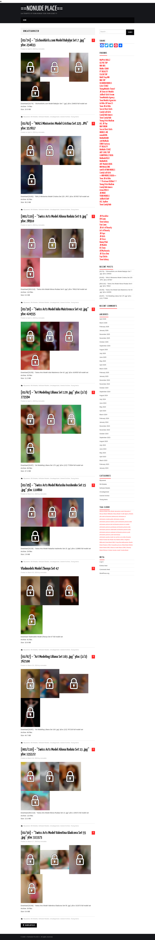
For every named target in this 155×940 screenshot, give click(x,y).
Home (24, 20)
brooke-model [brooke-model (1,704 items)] (116, 550)
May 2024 (103, 407)
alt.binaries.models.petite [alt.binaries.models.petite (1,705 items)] (106, 519)
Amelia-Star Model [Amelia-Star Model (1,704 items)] (108, 539)
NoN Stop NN (104, 77)
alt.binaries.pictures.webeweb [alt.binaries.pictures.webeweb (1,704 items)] (108, 532)
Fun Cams (103, 225)
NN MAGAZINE (105, 167)
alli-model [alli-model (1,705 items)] (102, 516)
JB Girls (102, 236)
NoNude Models (44, 117)
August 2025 (104, 349)
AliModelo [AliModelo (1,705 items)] (110, 513)
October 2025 (104, 342)
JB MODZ (103, 193)
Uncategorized (54, 117)
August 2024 (104, 395)
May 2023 (103, 453)
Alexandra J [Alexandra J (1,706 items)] (127, 511)
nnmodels (41, 49)
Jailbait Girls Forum (107, 95)
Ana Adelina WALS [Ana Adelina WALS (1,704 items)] (119, 539)
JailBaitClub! (104, 199)
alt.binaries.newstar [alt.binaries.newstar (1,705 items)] (119, 519)
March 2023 (103, 460)
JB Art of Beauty (106, 228)
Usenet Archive (65, 117)
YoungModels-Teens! (107, 89)
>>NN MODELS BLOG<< (108, 176)
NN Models (34, 117)
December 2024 (105, 380)
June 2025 (103, 357)
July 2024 (103, 399)
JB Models (103, 245)
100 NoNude (104, 141)
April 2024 (103, 411)
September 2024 (105, 391)
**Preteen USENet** (108, 181)
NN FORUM (103, 126)
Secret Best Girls (106, 109)
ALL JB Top (103, 124)
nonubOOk (103, 135)
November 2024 (105, 384)
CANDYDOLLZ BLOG (106, 155)
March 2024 (103, 414)
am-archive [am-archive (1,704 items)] (117, 537)
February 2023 (104, 464)
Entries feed (103, 566)
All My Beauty (105, 251)
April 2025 (103, 365)
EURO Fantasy (105, 144)
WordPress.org (104, 573)
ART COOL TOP (105, 152)
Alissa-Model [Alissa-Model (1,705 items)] (116, 513)
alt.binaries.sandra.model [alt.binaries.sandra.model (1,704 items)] (106, 537)
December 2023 (105, 426)
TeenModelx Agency (107, 98)
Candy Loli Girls (105, 112)
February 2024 (104, 418)
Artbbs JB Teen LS (106, 103)
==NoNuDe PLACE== (42, 8)
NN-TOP (102, 80)
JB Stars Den (104, 254)
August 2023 (104, 441)
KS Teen (102, 248)
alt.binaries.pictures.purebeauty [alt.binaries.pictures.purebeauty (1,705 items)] (108, 527)
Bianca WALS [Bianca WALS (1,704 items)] (122, 547)
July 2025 (103, 353)
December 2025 (105, 334)
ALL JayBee (104, 202)
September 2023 (105, 437)
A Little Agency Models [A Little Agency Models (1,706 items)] (127, 513)
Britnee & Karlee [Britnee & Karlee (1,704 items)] (107, 550)
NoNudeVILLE (105, 158)
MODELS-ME (104, 132)
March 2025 (103, 369)
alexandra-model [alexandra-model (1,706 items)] (119, 511)
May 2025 (103, 361)
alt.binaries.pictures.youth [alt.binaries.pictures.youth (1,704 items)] (123, 532)
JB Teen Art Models (107, 92)
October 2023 (104, 434)
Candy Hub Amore (106, 115)
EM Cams (103, 219)
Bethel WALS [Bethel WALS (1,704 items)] (107, 547)
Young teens (75, 117)
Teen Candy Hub (105, 118)
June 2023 (103, 449)
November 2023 (105, 430)
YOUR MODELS (105, 196)
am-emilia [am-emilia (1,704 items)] (123, 537)
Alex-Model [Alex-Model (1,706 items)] (111, 511)
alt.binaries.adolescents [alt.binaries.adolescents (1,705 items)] (111, 516)
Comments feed (105, 569)
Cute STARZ (104, 86)
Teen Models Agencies (108, 100)
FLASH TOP (103, 74)
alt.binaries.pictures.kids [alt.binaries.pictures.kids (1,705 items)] (106, 524)
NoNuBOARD (104, 138)
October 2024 (104, 388)
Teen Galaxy (104, 222)
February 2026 (104, 327)
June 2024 (103, 403)
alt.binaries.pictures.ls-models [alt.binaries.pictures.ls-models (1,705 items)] (121, 524)
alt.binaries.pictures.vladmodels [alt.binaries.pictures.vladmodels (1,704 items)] (108, 529)
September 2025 (105, 346)
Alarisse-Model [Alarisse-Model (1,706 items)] (104, 511)
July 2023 (103, 445)
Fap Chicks (103, 257)
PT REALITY (104, 72)
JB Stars (103, 239)
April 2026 (103, 319)
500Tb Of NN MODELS (107, 170)
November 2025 (105, 338)
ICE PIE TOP (104, 63)
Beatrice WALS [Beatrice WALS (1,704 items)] (107, 545)
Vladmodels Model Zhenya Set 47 (40, 568)
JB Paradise (104, 216)
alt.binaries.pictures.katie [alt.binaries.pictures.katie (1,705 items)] (125, 521)
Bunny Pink (104, 242)
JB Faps (102, 233)
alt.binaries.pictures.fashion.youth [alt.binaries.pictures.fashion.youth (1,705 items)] (109, 521)
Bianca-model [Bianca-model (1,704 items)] (115, 547)
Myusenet (26, 117)
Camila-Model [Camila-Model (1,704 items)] (124, 550)
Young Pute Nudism (107, 121)
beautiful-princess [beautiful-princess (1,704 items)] (117, 545)
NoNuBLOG (103, 161)
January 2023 (104, 468)
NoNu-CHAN (104, 69)
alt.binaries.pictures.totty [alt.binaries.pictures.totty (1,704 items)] (123, 527)
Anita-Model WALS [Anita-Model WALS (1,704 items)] (110, 542)
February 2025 (104, 372)
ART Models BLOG (106, 164)
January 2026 (104, 330)
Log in (102, 562)
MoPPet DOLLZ (105, 60)
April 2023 (103, 456)
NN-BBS (102, 66)
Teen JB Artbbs (105, 106)
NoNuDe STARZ (105, 150)
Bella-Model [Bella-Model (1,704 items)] (125, 545)
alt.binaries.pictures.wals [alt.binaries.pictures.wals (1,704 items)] (124, 529)
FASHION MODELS (106, 83)
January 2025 (104, 376)
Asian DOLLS (104, 190)
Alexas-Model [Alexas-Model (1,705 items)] (103, 513)
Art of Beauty (105, 230)
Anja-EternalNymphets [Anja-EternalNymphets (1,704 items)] (122, 542)
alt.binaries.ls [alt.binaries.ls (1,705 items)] (122, 516)
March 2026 (103, 323)
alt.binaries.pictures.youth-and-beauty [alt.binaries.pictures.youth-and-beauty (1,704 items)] (110, 534)
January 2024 (104, 422)
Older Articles (28, 925)
